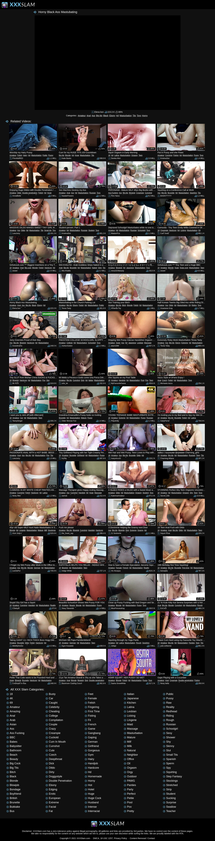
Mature (83, 418)
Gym (89, 754)
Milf (45, 530)
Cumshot (168, 155)
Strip (100, 268)
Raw (167, 702)
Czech (164, 380)
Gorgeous (92, 750)
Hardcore (172, 230)
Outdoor (130, 776)
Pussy (50, 155)
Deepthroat (54, 759)
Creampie (140, 193)
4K (9, 698)
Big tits (99, 115)
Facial (51, 806)
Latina (116, 155)
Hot (88, 785)
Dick (82, 380)
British (11, 798)
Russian (92, 193)
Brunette (171, 193)
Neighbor (131, 754)
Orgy (128, 772)
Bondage (13, 789)
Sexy (167, 733)
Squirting (193, 193)
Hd (117, 115)
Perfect (130, 793)
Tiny (54, 230)
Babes (11, 741)
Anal (89, 115)
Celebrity (52, 707)
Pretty (129, 811)
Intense (91, 806)
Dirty (50, 772)
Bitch (124, 305)
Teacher (169, 811)
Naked (94, 268)
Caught (51, 702)
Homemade (93, 776)
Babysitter (14, 746)
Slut (47, 380)
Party (128, 789)
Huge (77, 155)
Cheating (53, 711)
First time (185, 568)
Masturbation (126, 115)
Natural (130, 750)
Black (105, 115)
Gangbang (92, 733)
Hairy (25, 155)
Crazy (51, 728)
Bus (10, 811)
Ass (93, 115)
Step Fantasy (172, 776)
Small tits (48, 230)
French (125, 568)
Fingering (92, 707)
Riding (194, 305)
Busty (51, 694)
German (37, 568)
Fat (49, 811)
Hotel (89, 789)
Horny (145, 115)
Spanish (169, 759)
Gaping (91, 737)
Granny (140, 530)
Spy (167, 767)
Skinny (168, 746)
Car (21, 418)
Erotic (51, 793)
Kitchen (130, 702)
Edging (51, 789)
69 (9, 702)
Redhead (170, 711)
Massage (148, 343)
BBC (10, 737)
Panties (192, 643)
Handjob (122, 380)
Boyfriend (13, 793)
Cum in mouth (56, 741)
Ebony (112, 115)
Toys (139, 115)
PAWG (129, 780)
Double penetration (29, 193)
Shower (169, 737)
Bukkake (13, 806)
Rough (199, 605)
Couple (51, 724)
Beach (11, 754)
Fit (88, 720)
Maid (128, 724)
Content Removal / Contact (142, 838)
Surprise (169, 802)
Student (91, 230)
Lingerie (22, 530)
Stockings (52, 530)
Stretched (170, 785)
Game (90, 728)
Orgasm (134, 155)
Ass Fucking (113, 193)
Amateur (82, 115)
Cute (50, 750)
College (70, 343)
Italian (90, 380)
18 (109, 155)
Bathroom (13, 750)
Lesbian (140, 343)
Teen (140, 155)
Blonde (68, 155)
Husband (92, 802)
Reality (146, 568)
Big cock (28, 268)
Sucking (169, 798)
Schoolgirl (142, 230)
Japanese (130, 268)
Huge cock (184, 268)
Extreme (184, 343)
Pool (142, 380)
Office (129, 759)
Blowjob (132, 193)
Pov (43, 380)
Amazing (13, 711)
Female (119, 568)
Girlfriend (80, 455)
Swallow (169, 806)
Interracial (92, 811)
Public (45, 155)
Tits (134, 115)
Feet (89, 694)
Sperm (168, 763)
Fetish (19, 155)
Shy (191, 493)
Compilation (54, 720)
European (53, 798)
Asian (118, 343)
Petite (129, 798)
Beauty (72, 605)
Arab (61, 268)
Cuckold (52, 737)
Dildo (19, 193)
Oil (199, 230)
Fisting (175, 155)
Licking (183, 230)
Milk (128, 746)
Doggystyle (54, 776)
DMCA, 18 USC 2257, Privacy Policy (110, 838)
